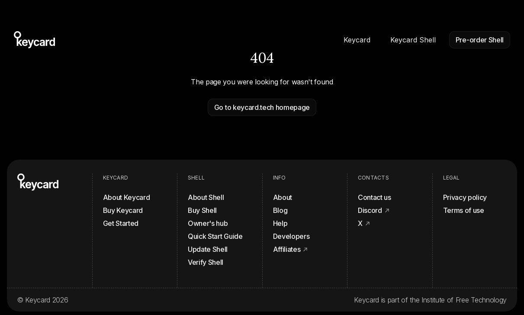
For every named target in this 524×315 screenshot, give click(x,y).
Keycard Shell (413, 39)
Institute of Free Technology (464, 300)
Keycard (357, 39)
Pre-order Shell (480, 39)
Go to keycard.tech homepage (262, 107)
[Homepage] (34, 39)
